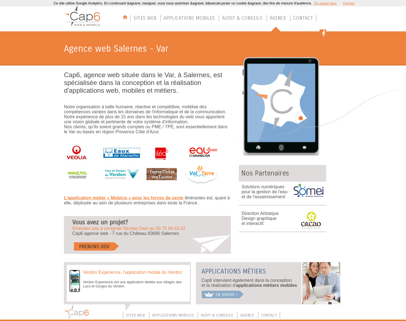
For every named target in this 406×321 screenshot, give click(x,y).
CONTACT (303, 18)
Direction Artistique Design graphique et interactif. (260, 218)
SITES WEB (144, 18)
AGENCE (278, 18)
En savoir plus (325, 3)
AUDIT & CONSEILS (242, 18)
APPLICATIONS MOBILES (189, 18)
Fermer (349, 3)
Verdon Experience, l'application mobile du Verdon (132, 272)
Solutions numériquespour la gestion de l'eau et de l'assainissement (265, 191)
